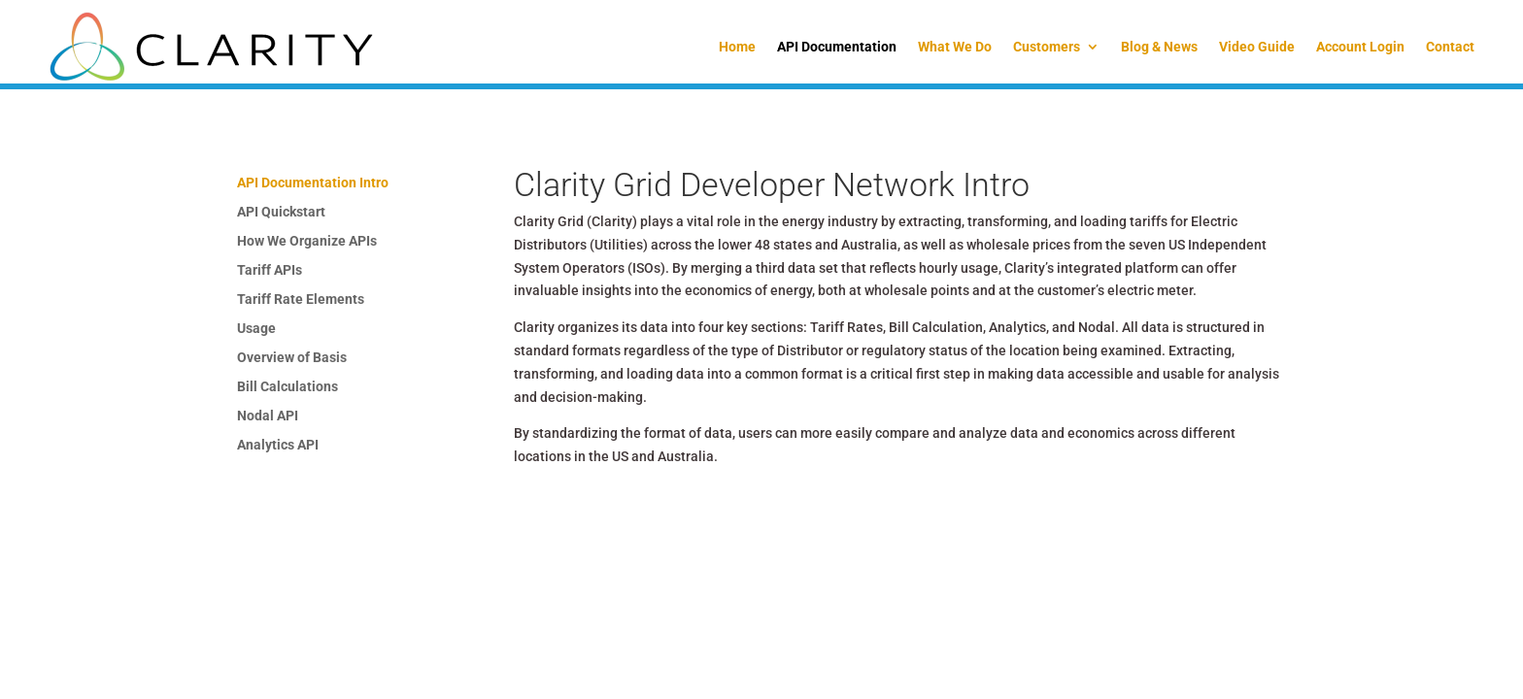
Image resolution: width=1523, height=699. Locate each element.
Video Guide (1257, 46)
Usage (256, 328)
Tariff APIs (269, 270)
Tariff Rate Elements (300, 299)
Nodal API (267, 416)
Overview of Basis (292, 357)
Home (737, 46)
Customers (1046, 46)
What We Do (955, 46)
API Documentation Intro (313, 183)
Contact (1450, 46)
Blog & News (1159, 46)
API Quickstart (281, 212)
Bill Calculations (287, 387)
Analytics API (278, 445)
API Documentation (837, 46)
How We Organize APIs (307, 241)
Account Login (1360, 46)
